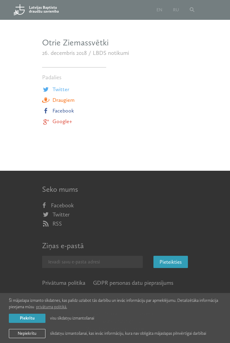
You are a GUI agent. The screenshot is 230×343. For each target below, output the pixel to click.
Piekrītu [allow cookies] (27, 318)
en (159, 10)
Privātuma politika (63, 282)
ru (176, 10)
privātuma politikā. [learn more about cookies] (51, 306)
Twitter (55, 89)
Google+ (57, 121)
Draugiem (58, 100)
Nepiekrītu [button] (27, 333)
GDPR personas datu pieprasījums (133, 282)
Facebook (58, 110)
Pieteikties (171, 262)
